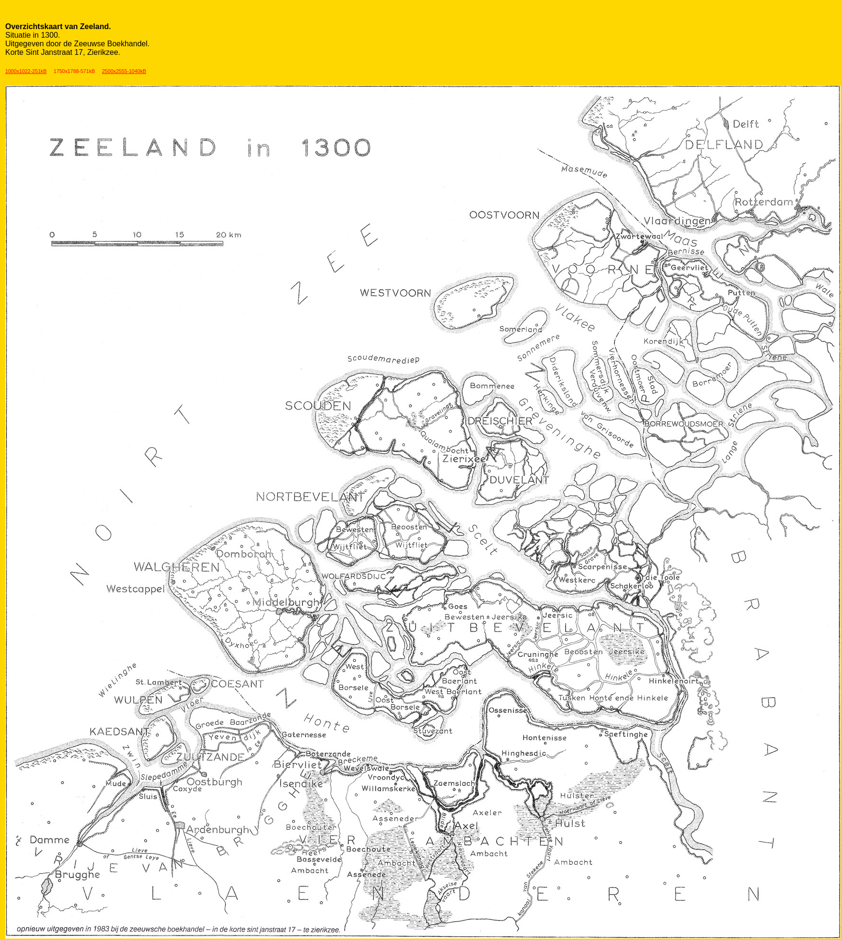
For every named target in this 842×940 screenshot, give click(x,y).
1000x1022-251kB (26, 71)
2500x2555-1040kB (124, 71)
